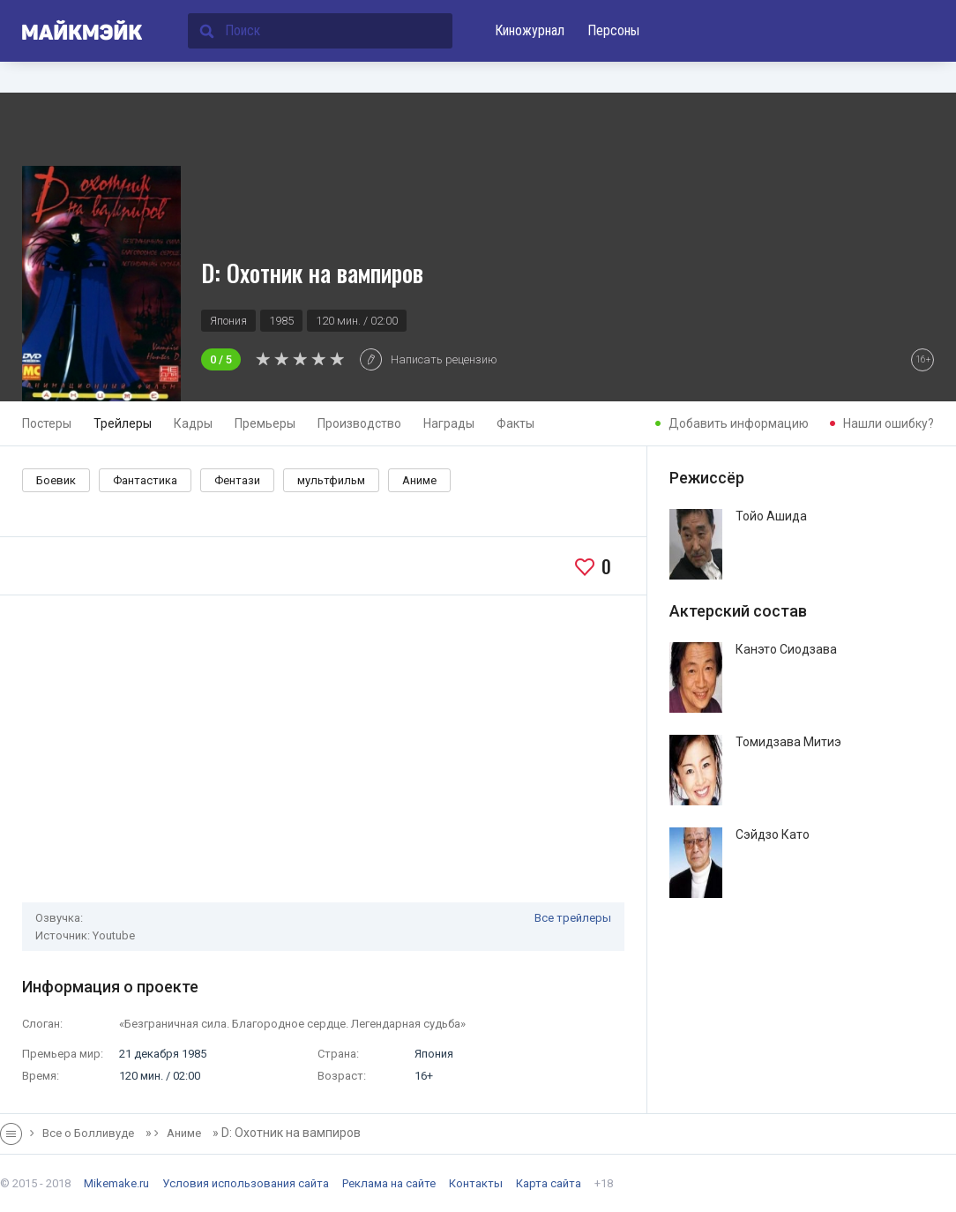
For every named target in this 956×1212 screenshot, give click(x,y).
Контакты (476, 1183)
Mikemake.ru (116, 1183)
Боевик (56, 480)
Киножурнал (529, 30)
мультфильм (331, 480)
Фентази (237, 480)
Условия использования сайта (245, 1183)
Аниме (419, 480)
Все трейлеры (572, 917)
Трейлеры (122, 423)
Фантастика (145, 480)
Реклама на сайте (389, 1183)
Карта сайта (548, 1183)
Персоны (613, 30)
